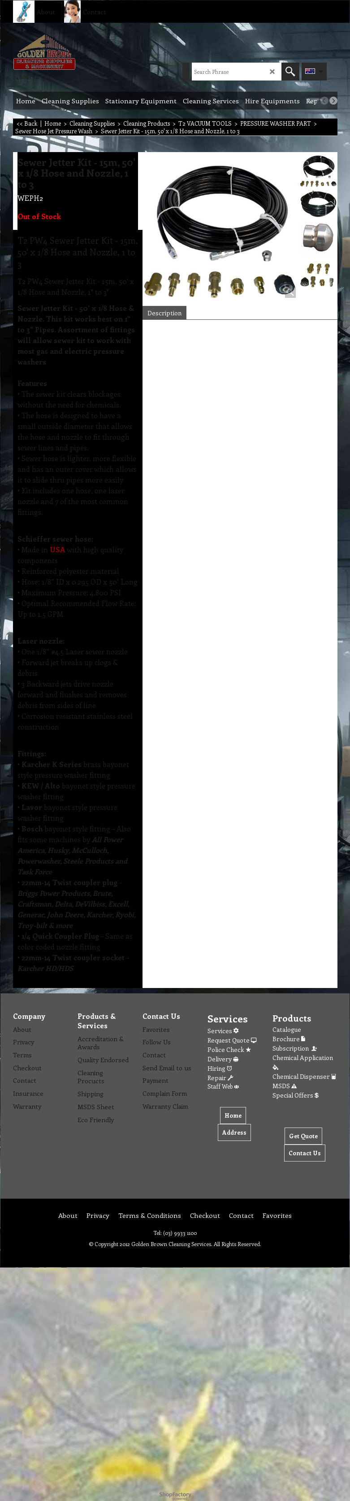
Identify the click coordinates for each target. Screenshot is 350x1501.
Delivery (222, 1059)
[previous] (324, 101)
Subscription (295, 1048)
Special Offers (295, 1095)
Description (164, 313)
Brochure (288, 1039)
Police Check (229, 1049)
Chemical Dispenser (304, 1076)
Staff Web (223, 1086)
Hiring (219, 1068)
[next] (333, 101)
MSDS (284, 1085)
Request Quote (231, 1040)
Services (222, 1030)
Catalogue (286, 1029)
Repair (220, 1077)
